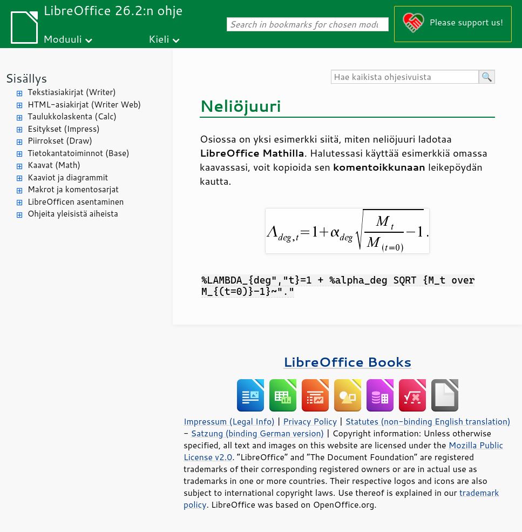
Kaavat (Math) (54, 165)
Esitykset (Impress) (64, 128)
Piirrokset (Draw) (60, 140)
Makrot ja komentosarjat (73, 189)
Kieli (158, 38)
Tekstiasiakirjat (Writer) (72, 92)
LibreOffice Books (347, 361)
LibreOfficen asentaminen (76, 201)
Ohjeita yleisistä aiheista (73, 213)
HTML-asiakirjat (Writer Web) (84, 104)
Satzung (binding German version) (257, 433)
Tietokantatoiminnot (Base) (79, 153)
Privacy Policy (310, 421)
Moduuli (62, 38)
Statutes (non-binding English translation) (427, 421)
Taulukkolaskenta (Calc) (72, 116)
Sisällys (26, 78)
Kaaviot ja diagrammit (68, 177)
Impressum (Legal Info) (229, 421)
